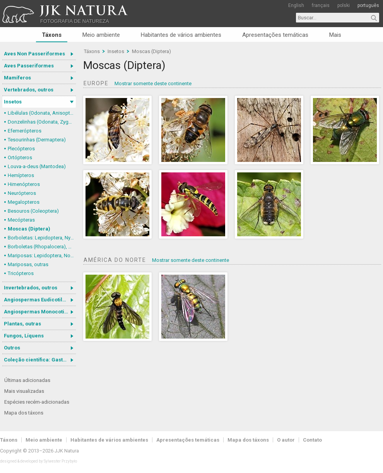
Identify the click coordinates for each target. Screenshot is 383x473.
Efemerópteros (24, 131)
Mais (335, 34)
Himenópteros (24, 184)
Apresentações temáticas (275, 34)
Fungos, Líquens (24, 336)
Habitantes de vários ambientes (181, 34)
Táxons (52, 34)
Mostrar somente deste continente (153, 83)
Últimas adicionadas (27, 380)
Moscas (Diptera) (29, 229)
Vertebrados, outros (28, 90)
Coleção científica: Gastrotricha (40, 360)
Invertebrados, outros (30, 288)
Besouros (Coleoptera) (33, 211)
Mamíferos (17, 78)
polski (343, 5)
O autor (286, 440)
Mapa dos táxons (23, 413)
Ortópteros (20, 157)
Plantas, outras (22, 324)
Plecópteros (21, 148)
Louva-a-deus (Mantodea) (37, 166)
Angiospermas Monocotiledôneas (40, 312)
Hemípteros (21, 175)
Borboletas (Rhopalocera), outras (42, 246)
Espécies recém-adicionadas (36, 402)
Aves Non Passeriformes (34, 54)
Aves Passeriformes (29, 66)
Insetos (13, 102)
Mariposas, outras (28, 264)
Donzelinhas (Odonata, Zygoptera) (42, 122)
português (368, 5)
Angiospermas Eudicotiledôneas (40, 300)
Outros (12, 348)
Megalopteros (23, 202)
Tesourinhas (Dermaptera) (37, 140)
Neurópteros (22, 193)
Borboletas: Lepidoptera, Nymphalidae (42, 238)
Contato (312, 440)
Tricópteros (21, 273)
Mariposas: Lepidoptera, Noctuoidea (42, 255)
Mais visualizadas (24, 391)
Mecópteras (21, 220)
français (321, 5)
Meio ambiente (101, 34)
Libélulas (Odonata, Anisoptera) (42, 113)
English (296, 5)
